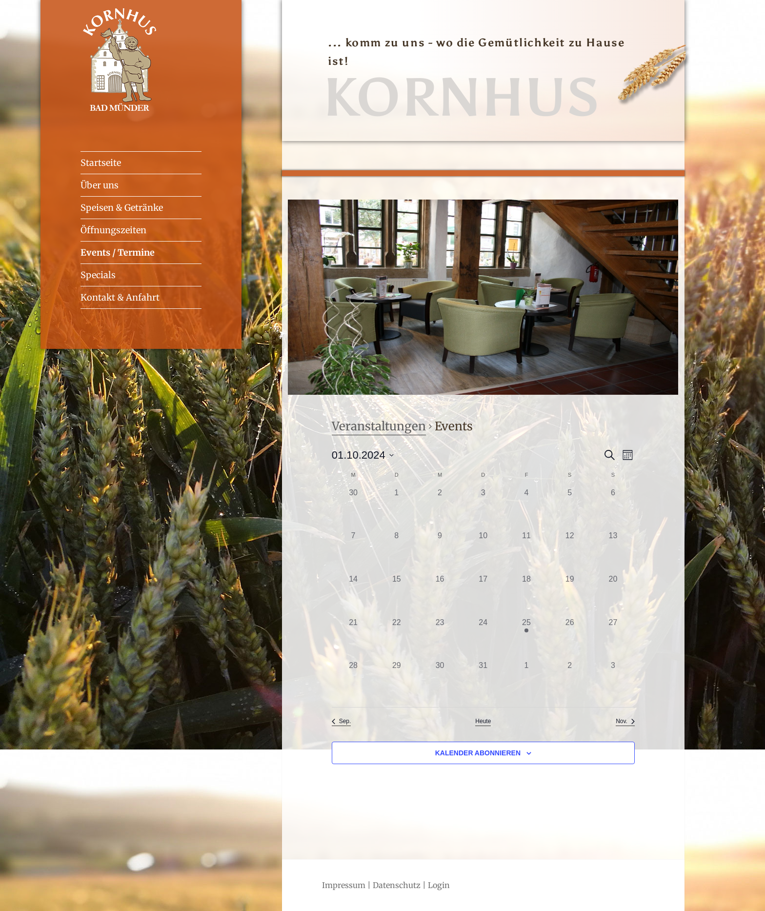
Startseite (101, 162)
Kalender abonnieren (478, 753)
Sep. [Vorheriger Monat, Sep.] (341, 721)
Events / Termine (118, 252)
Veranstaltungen (379, 426)
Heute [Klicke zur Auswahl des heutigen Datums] (483, 721)
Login (439, 885)
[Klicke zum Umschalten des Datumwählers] (363, 455)
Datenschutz (397, 885)
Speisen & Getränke (122, 207)
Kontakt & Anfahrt (120, 297)
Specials (98, 275)
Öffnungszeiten (113, 230)
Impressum (343, 885)
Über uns (100, 185)
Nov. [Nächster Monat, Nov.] (625, 721)
